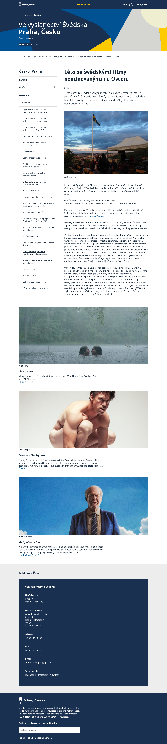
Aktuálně (58, 56)
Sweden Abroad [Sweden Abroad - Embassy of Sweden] (83, 4)
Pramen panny (29, 275)
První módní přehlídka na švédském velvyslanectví (38, 228)
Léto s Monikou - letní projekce (36, 288)
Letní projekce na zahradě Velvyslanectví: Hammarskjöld (36, 119)
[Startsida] (21, 56)
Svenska (22, 15)
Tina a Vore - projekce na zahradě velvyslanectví (37, 261)
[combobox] (49, 730)
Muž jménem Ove (30, 236)
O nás (22, 87)
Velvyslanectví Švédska (53, 28)
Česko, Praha (45, 56)
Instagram (43, 674)
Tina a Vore (24, 381)
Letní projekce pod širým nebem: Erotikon (34, 174)
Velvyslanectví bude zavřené (35, 158)
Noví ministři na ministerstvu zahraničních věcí (35, 143)
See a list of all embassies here (34, 737)
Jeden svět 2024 (30, 151)
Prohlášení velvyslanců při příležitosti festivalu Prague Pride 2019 (39, 219)
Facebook (29, 674)
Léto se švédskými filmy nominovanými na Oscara (35, 252)
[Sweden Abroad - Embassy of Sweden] (30, 4)
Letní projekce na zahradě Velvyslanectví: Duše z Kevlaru (36, 111)
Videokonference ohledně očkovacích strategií (34, 183)
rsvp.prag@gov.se (95, 216)
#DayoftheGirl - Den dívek (34, 212)
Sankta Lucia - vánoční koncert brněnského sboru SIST (36, 165)
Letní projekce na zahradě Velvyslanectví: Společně (34, 128)
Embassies (31, 56)
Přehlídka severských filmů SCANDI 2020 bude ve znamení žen (38, 204)
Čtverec (22, 468)
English (30, 15)
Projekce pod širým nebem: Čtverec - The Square (39, 243)
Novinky (68, 56)
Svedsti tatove (29, 269)
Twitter (55, 674)
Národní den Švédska (32, 191)
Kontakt (23, 79)
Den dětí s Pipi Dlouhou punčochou (38, 136)
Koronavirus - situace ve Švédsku (37, 197)
